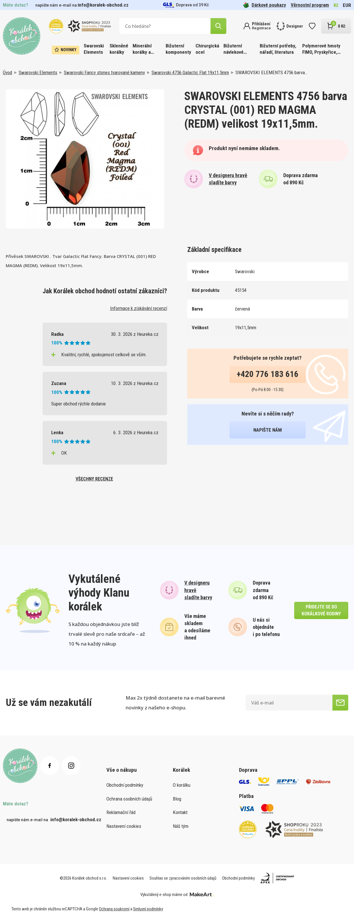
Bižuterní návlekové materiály (233, 49)
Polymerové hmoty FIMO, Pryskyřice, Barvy (321, 49)
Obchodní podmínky (124, 785)
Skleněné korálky (119, 49)
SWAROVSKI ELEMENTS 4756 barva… (271, 72)
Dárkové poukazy (264, 5)
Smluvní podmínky (148, 909)
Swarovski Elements (94, 49)
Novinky (65, 49)
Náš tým (180, 826)
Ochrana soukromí (114, 909)
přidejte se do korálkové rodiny (321, 610)
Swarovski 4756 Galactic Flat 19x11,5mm (190, 72)
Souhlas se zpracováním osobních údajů (183, 878)
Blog (177, 799)
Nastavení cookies (123, 826)
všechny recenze (94, 479)
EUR (347, 5)
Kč (336, 5)
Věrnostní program (310, 5)
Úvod (7, 72)
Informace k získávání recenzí (138, 308)
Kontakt (180, 812)
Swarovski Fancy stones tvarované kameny (104, 72)
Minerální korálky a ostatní (142, 49)
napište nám (267, 430)
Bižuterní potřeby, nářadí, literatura (278, 49)
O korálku (181, 785)
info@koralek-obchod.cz (103, 5)
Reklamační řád (120, 812)
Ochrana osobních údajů (129, 799)
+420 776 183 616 (267, 374)
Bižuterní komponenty (178, 49)
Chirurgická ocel (207, 49)
